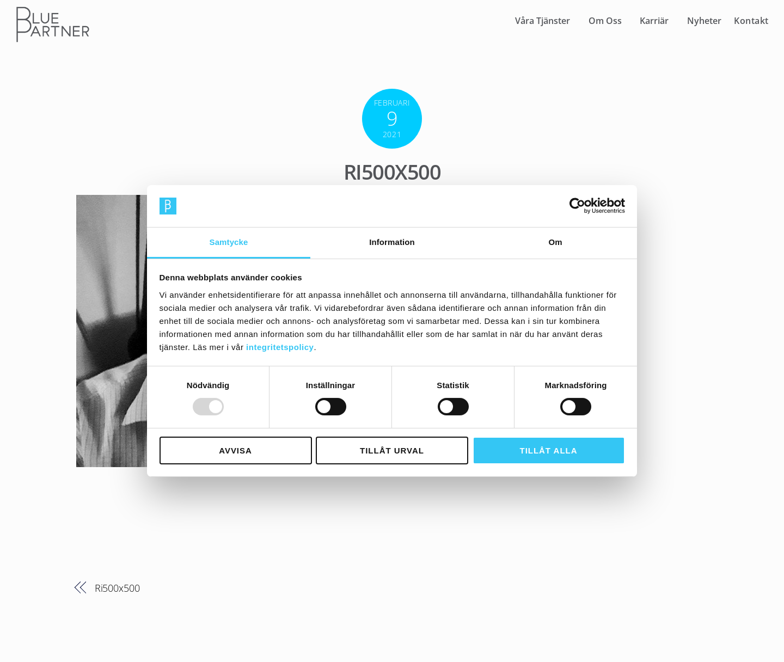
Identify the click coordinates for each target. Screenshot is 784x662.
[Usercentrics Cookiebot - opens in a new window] (577, 206)
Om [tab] (555, 242)
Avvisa (235, 450)
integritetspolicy (280, 347)
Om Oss (605, 21)
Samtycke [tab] (229, 242)
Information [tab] (392, 242)
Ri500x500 (392, 171)
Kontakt (751, 21)
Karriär (654, 21)
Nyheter (704, 21)
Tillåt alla (549, 450)
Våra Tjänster (542, 21)
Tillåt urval (392, 450)
